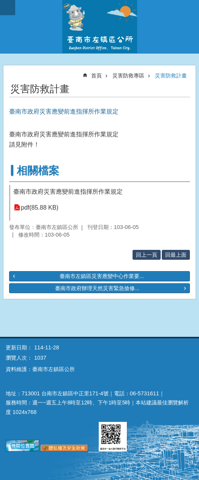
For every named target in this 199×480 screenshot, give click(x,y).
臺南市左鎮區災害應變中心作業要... (102, 276)
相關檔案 (38, 171)
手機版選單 (7, 7)
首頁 (96, 76)
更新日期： (19, 347)
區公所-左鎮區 (99, 26)
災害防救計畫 (171, 76)
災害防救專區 (128, 76)
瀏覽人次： (19, 358)
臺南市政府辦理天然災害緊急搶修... (97, 288)
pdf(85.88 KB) (39, 207)
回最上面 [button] (175, 255)
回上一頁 (146, 255)
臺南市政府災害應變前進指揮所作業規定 (68, 191)
